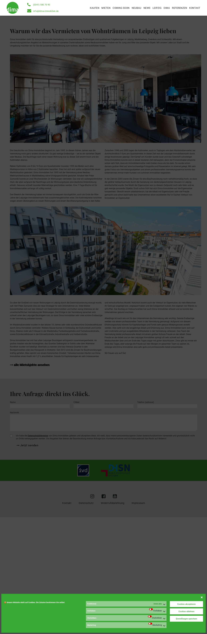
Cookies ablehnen (186, 611)
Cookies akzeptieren (186, 604)
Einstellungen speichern (186, 619)
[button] (201, 597)
